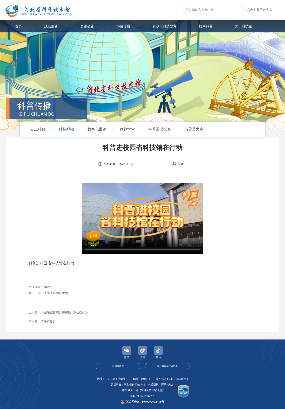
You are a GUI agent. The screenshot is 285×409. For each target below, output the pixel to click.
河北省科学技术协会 (167, 366)
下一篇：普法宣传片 (42, 321)
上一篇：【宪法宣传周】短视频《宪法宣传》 (58, 312)
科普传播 (123, 26)
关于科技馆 (243, 26)
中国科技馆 (118, 366)
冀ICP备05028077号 (142, 396)
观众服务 (51, 26)
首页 (18, 26)
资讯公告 (87, 26)
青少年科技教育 (165, 26)
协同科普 (206, 26)
